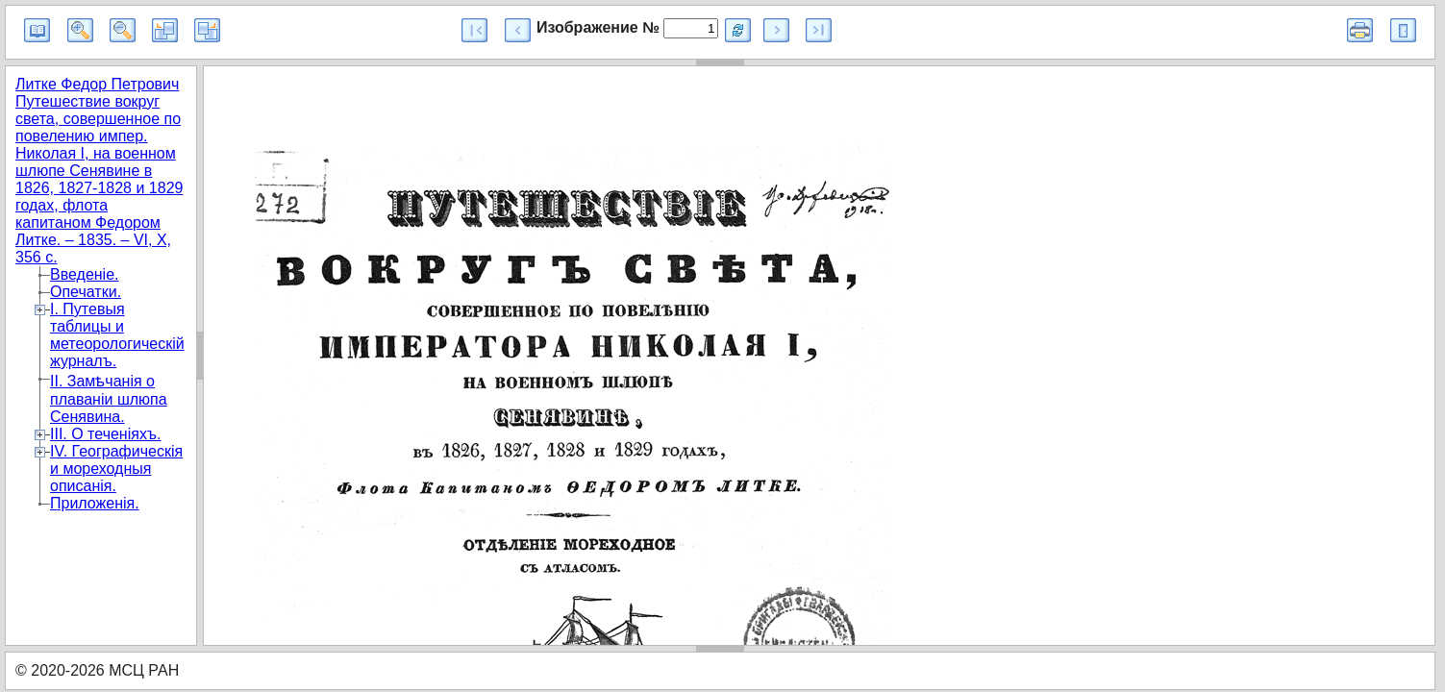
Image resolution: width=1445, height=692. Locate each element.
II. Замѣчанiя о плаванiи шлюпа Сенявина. (108, 399)
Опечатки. (85, 292)
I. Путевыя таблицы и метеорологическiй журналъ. (117, 335)
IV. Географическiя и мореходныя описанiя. (116, 468)
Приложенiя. (94, 503)
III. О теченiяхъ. (105, 434)
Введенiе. (84, 274)
